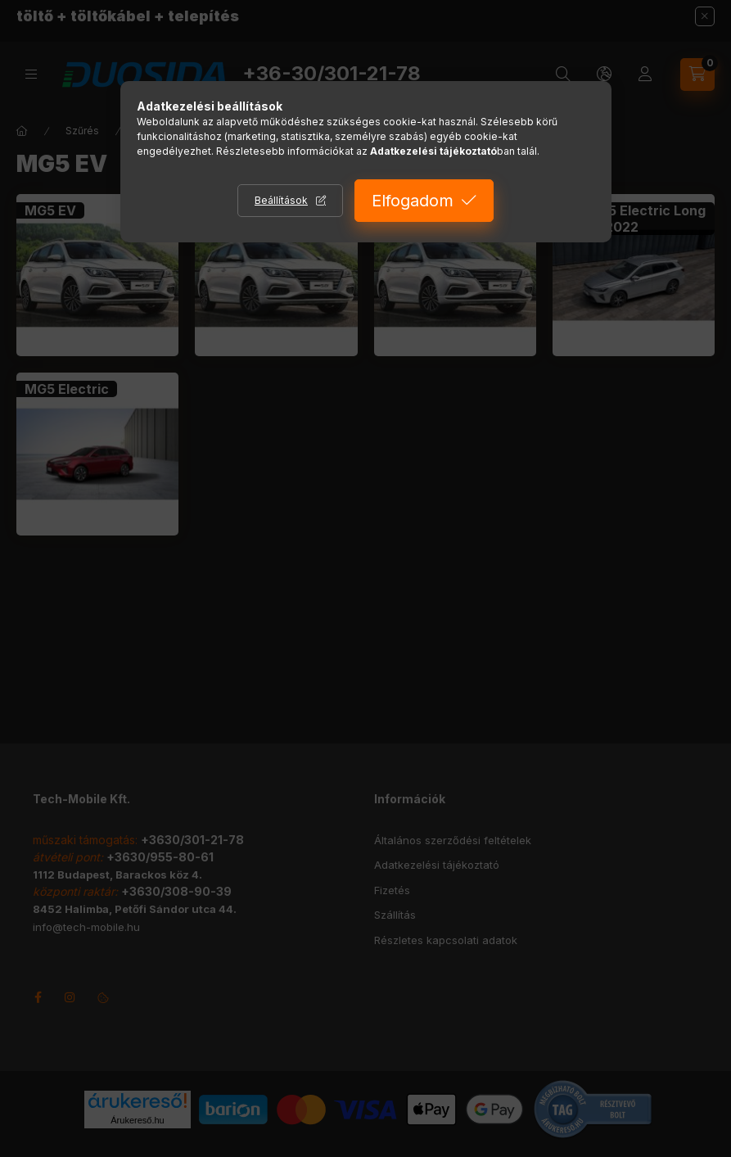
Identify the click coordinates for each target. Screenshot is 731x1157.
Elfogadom (412, 200)
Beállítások (281, 200)
